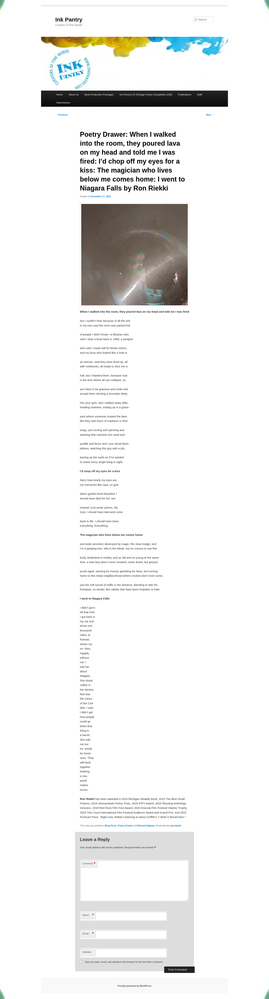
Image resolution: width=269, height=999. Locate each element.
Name (88, 915)
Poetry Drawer (125, 825)
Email (88, 933)
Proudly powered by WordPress (134, 986)
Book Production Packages (99, 94)
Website (87, 952)
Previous (61, 115)
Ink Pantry (68, 19)
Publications (184, 94)
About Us (73, 94)
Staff (199, 94)
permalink (176, 825)
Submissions (63, 102)
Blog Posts (111, 825)
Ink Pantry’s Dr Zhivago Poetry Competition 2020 (146, 94)
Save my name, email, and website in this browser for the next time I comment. (124, 962)
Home (59, 94)
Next (210, 115)
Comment (89, 863)
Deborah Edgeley (146, 825)
